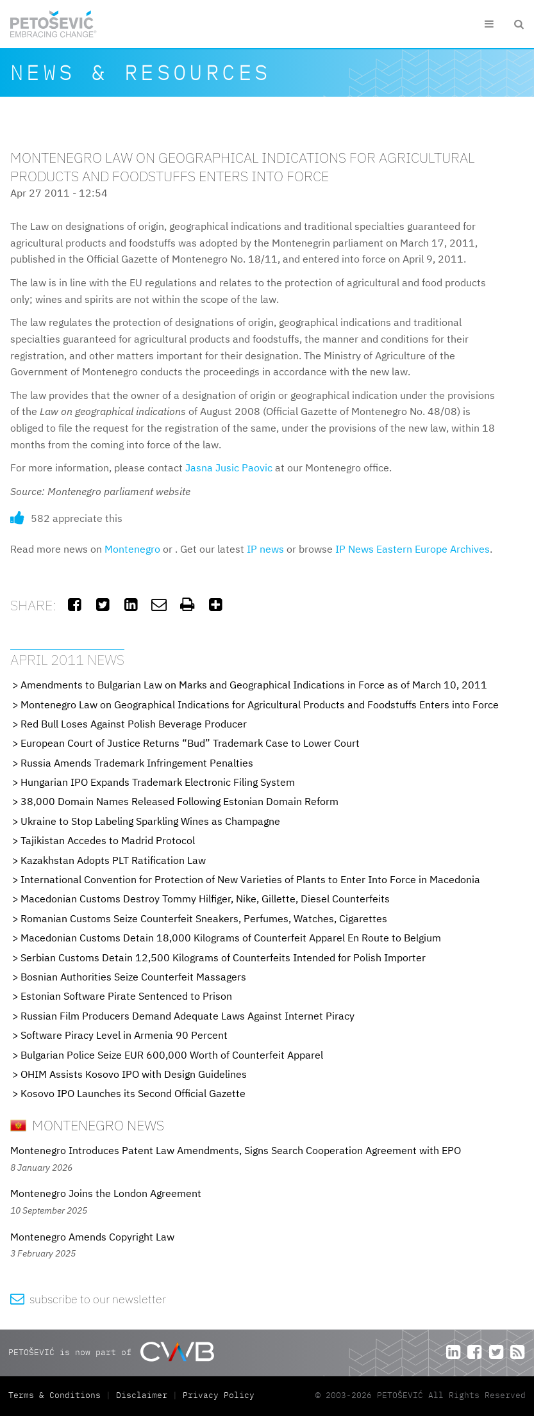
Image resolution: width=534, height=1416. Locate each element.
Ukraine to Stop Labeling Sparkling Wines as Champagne (150, 821)
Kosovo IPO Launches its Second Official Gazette (133, 1093)
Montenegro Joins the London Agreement (105, 1193)
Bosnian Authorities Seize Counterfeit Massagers (133, 976)
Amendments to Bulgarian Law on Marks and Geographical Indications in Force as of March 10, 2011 (254, 684)
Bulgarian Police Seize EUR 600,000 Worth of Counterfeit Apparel (172, 1054)
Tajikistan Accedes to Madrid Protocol (108, 840)
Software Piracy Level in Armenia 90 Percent (124, 1035)
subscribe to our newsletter (88, 1299)
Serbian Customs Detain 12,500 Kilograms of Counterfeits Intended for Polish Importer (223, 957)
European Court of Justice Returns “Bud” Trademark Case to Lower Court (190, 742)
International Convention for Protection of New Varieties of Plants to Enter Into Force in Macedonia (250, 879)
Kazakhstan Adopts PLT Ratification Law (113, 860)
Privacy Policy (218, 1395)
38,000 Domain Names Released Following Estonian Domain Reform (179, 801)
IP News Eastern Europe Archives (412, 548)
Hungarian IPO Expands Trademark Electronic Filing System (158, 782)
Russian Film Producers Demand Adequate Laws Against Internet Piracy (188, 1015)
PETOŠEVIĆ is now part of (111, 1351)
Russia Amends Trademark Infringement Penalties (137, 762)
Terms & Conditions (57, 1395)
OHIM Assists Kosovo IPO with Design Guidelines (134, 1074)
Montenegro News (87, 1125)
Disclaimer (141, 1395)
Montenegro (132, 548)
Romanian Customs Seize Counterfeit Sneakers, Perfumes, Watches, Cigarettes (204, 918)
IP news (265, 548)
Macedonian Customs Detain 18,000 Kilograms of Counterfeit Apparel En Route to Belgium (231, 937)
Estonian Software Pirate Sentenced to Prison (126, 995)
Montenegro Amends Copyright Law (92, 1236)
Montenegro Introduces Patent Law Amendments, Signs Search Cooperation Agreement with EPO (235, 1150)
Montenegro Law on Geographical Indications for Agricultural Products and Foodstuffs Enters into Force (260, 704)
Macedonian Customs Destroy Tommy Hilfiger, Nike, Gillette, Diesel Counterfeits (205, 898)
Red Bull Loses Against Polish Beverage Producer (134, 723)
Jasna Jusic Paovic (228, 467)
